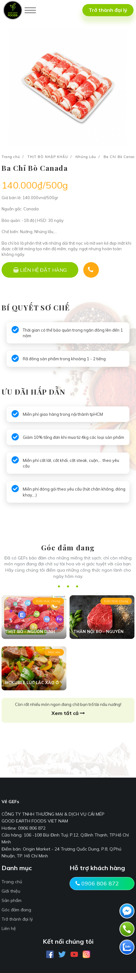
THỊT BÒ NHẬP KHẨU (47, 157)
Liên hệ (9, 928)
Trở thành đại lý (108, 10)
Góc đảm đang (16, 910)
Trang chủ (11, 157)
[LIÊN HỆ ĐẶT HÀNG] (40, 270)
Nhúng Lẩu (85, 157)
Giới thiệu (11, 891)
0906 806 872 (97, 883)
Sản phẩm (12, 900)
